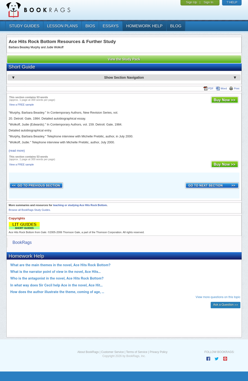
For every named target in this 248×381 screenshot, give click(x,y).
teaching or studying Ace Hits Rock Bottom (80, 205)
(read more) (17, 150)
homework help (144, 26)
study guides (24, 26)
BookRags (22, 242)
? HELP (232, 2)
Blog (175, 26)
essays (111, 26)
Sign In (208, 2)
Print (234, 88)
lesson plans (62, 26)
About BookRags (88, 352)
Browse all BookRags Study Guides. (30, 209)
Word (221, 88)
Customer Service (112, 352)
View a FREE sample (21, 104)
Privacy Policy (158, 352)
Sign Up (191, 2)
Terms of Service (136, 352)
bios (90, 26)
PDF (209, 88)
